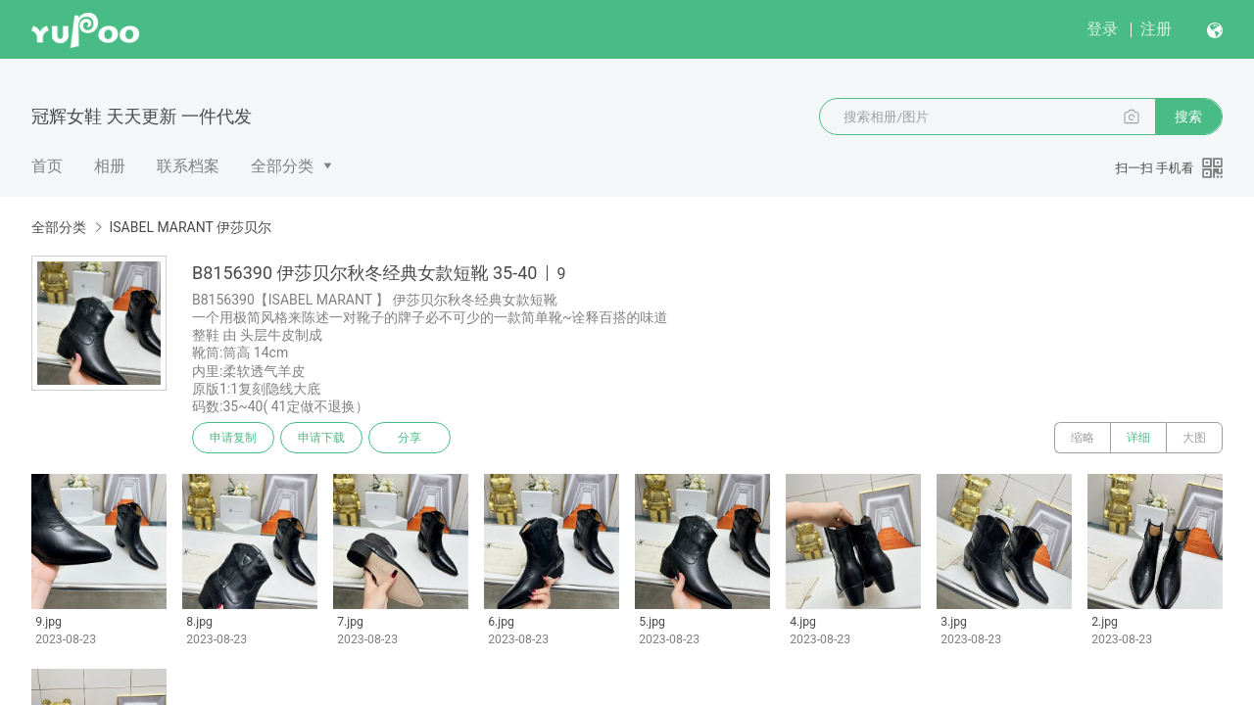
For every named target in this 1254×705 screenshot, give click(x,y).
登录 (1102, 29)
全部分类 (282, 166)
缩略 (1082, 438)
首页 (47, 166)
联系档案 (188, 166)
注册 (1156, 29)
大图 (1194, 438)
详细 (1138, 438)
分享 (409, 438)
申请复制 (233, 438)
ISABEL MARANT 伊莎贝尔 (190, 227)
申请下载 (321, 438)
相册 (109, 166)
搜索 (1188, 116)
